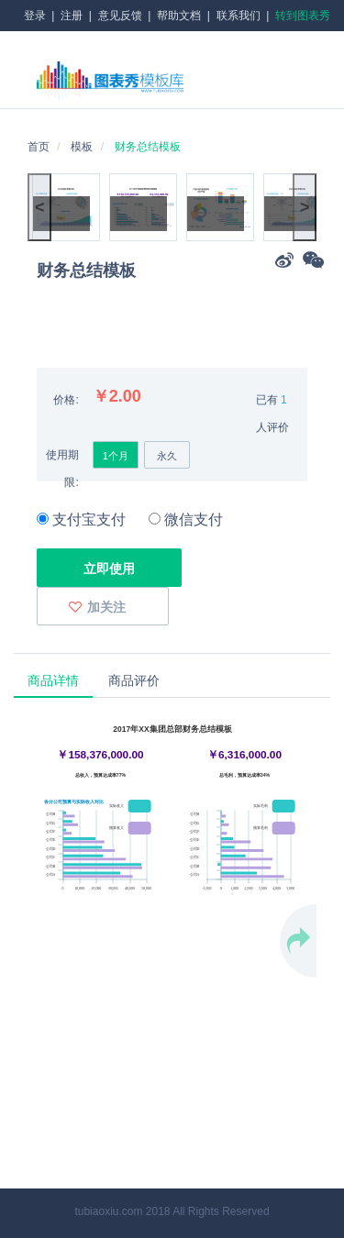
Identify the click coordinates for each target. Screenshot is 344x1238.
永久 (167, 455)
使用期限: (62, 468)
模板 (82, 146)
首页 (39, 146)
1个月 (115, 455)
